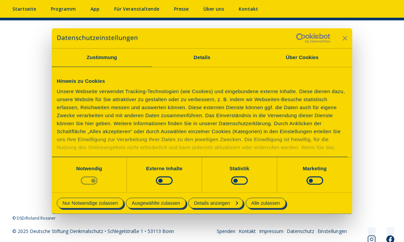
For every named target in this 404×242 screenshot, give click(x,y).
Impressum (271, 231)
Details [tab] (202, 57)
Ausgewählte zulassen (156, 203)
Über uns (213, 9)
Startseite (24, 9)
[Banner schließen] (345, 38)
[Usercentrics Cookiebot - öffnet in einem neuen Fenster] (301, 38)
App (94, 9)
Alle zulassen (265, 203)
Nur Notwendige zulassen (90, 203)
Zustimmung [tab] (102, 57)
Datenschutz (300, 231)
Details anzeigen (216, 203)
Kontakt (248, 9)
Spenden (226, 231)
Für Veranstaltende (136, 9)
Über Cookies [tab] (302, 57)
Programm (63, 9)
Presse (181, 9)
